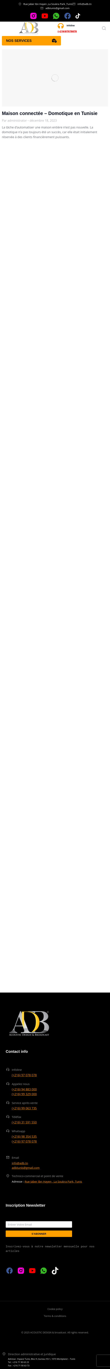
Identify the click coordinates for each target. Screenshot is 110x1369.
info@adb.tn (84, 4)
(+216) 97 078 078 (24, 1075)
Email (15, 1157)
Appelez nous (21, 1084)
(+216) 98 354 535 (24, 1136)
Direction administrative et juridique (32, 1354)
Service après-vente (25, 1103)
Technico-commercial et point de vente (37, 1176)
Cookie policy (55, 1309)
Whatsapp (18, 1131)
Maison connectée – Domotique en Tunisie (49, 113)
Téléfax (16, 1117)
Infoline (17, 1070)
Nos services (31, 41)
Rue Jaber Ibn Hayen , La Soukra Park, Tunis (53, 1181)
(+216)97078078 (67, 31)
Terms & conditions (55, 1316)
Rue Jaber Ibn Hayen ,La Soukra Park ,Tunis (47, 4)
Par (14, 120)
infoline (71, 25)
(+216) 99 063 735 (24, 1108)
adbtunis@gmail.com (57, 8)
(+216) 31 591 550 (24, 1122)
